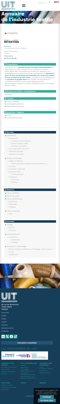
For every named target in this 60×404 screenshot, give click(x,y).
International (43, 370)
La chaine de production (8, 367)
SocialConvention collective (46, 367)
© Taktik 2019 (30, 396)
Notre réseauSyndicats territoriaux (27, 370)
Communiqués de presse (8, 387)
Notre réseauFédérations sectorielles (27, 373)
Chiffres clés (5, 369)
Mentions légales (7, 328)
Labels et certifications (8, 371)
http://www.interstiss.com (15, 106)
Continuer (47, 397)
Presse (3, 319)
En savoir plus (47, 400)
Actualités (5, 312)
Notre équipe (24, 367)
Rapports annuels (6, 385)
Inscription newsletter (27, 343)
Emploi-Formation (45, 373)
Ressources (4, 389)
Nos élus (23, 365)
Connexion (4, 331)
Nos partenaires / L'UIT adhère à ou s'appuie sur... (28, 377)
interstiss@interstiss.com (15, 104)
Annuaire (4, 325)
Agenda (3, 315)
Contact (4, 322)
